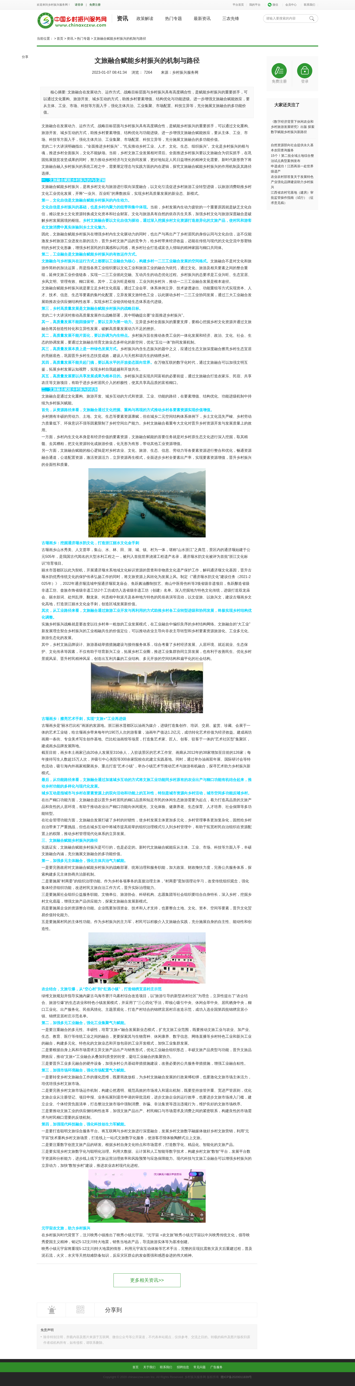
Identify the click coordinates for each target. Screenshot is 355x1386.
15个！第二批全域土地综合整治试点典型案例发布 (292, 158)
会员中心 (291, 4)
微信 (273, 5)
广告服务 (216, 1367)
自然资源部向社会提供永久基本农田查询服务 (292, 147)
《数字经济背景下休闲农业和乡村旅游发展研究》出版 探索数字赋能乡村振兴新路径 (292, 127)
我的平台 (255, 4)
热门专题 (173, 18)
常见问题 (199, 1367)
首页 (60, 38)
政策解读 (144, 18)
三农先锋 (230, 18)
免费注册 (95, 4)
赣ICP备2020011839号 (236, 1377)
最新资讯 (202, 18)
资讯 (122, 18)
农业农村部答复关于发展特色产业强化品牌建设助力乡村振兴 (292, 182)
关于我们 (149, 1367)
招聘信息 (183, 1367)
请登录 (79, 4)
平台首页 (238, 4)
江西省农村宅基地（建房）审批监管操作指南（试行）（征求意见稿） (292, 198)
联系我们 (309, 4)
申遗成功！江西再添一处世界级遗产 (292, 168)
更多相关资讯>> (147, 1280)
